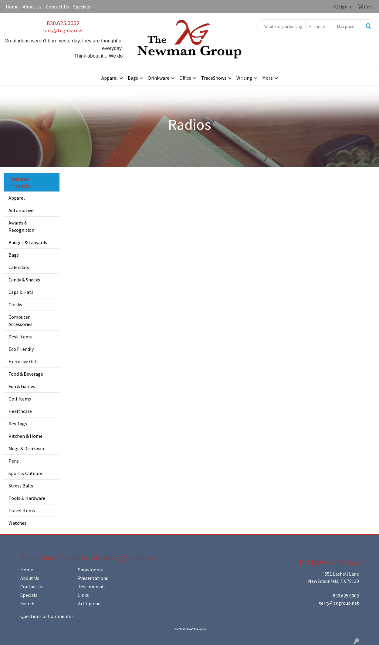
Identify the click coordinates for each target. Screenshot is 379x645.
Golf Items (19, 399)
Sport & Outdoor (25, 473)
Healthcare (20, 411)
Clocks (15, 304)
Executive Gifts (23, 361)
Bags (133, 78)
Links (83, 595)
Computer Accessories (20, 320)
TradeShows (213, 78)
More (267, 78)
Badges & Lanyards (27, 242)
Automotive (20, 210)
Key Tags (17, 424)
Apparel (109, 78)
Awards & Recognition (21, 226)
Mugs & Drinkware (27, 448)
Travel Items (21, 510)
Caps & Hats (20, 292)
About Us (32, 7)
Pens (13, 461)
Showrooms (90, 570)
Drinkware (158, 78)
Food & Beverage (25, 374)
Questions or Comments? (46, 616)
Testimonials (92, 586)
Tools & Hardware (26, 498)
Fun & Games (21, 386)
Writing (244, 78)
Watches (17, 523)
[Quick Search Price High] (348, 26)
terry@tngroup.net (63, 30)
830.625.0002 (63, 23)
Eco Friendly (21, 349)
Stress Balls (20, 486)
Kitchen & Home (25, 436)
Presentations (93, 578)
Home (12, 7)
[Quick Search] (281, 26)
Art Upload (89, 603)
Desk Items (20, 337)
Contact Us (57, 7)
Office (185, 78)
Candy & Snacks (24, 280)
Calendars (18, 267)
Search (27, 603)
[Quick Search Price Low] (319, 26)
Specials (81, 7)
